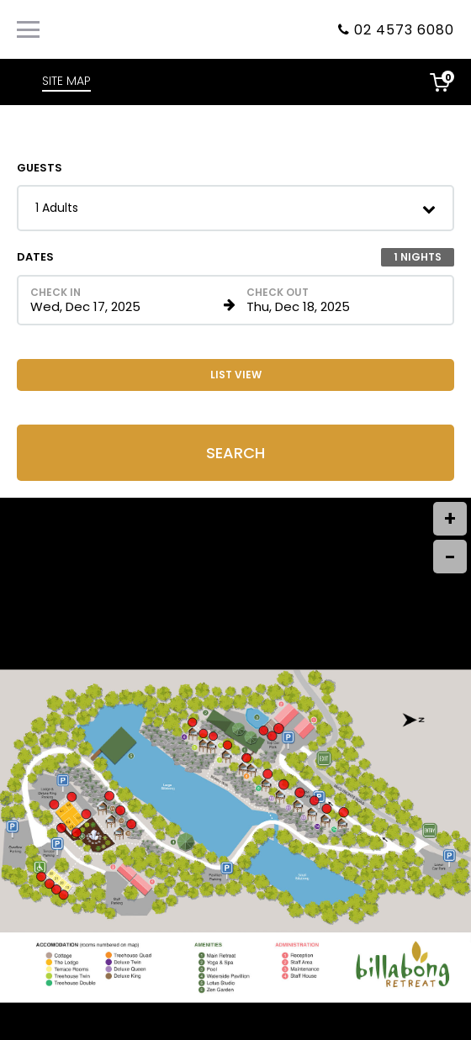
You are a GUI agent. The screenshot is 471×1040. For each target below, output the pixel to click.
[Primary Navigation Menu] (28, 29)
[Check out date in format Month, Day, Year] (340, 300)
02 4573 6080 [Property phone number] (404, 30)
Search (235, 452)
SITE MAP (66, 80)
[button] (235, 208)
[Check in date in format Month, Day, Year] (124, 300)
